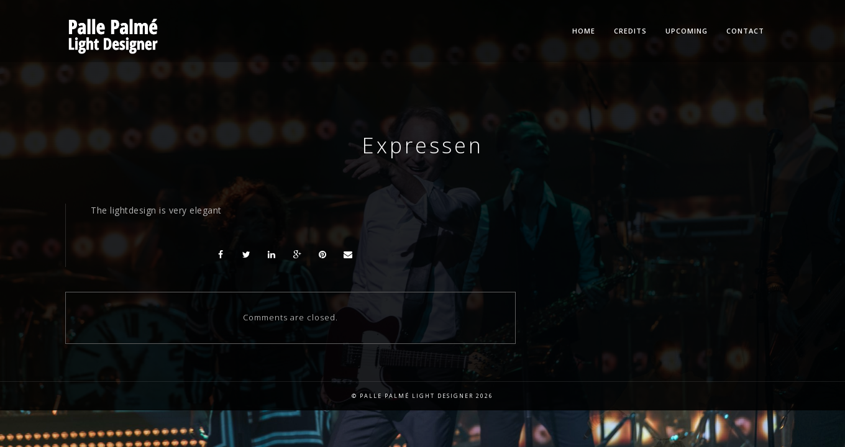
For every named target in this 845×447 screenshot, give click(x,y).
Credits (630, 30)
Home (583, 30)
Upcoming (686, 30)
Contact (745, 30)
